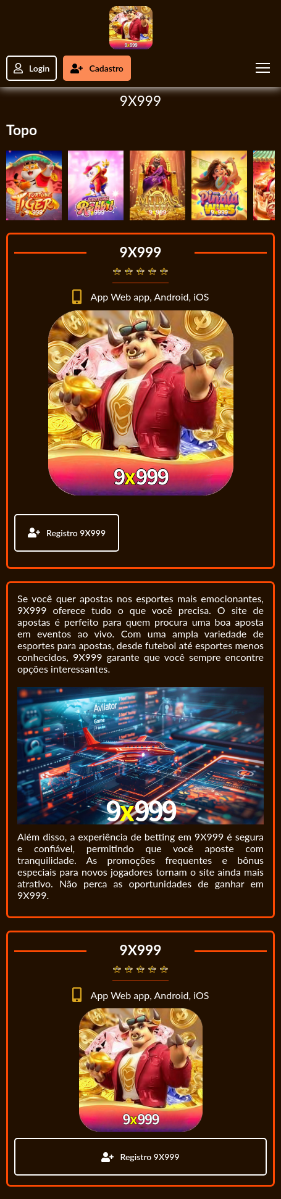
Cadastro (96, 68)
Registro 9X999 (67, 533)
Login (31, 68)
